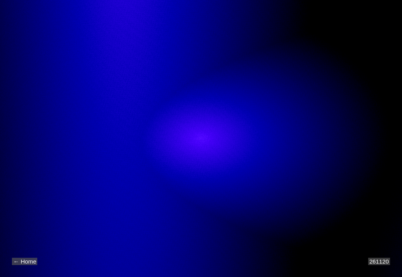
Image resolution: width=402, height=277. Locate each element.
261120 (379, 261)
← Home (24, 261)
